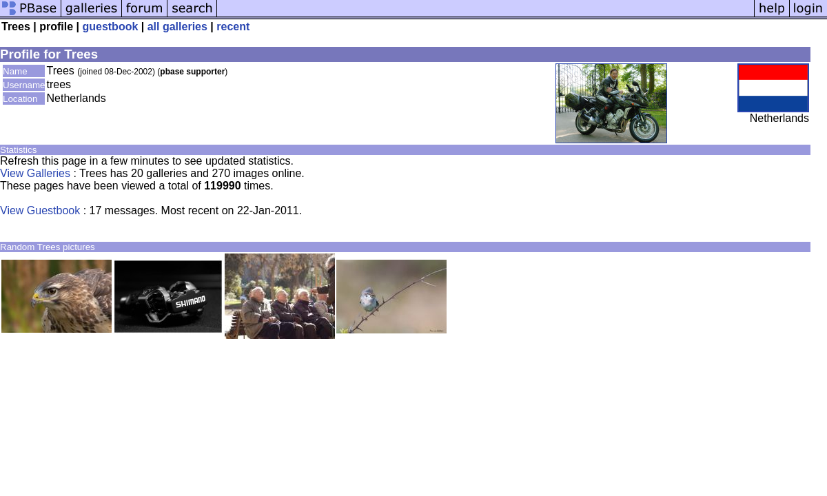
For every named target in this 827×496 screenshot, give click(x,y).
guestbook (110, 26)
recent (232, 26)
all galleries (177, 26)
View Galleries (35, 173)
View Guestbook (40, 210)
